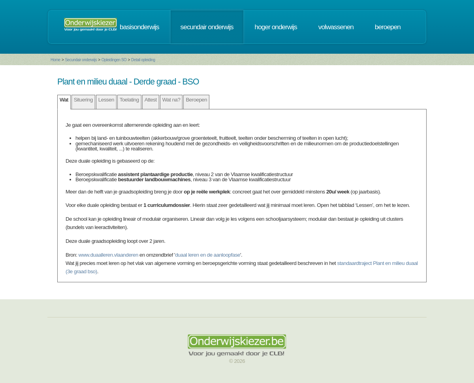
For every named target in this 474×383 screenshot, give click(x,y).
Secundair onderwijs (81, 60)
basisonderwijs (139, 27)
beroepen (388, 27)
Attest (151, 100)
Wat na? (171, 100)
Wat (64, 100)
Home (55, 60)
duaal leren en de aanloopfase (207, 255)
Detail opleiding (143, 60)
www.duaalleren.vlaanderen (108, 255)
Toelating (129, 100)
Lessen (106, 100)
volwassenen (336, 27)
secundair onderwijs (207, 27)
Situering (83, 100)
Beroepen (196, 100)
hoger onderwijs (276, 27)
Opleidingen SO (114, 60)
